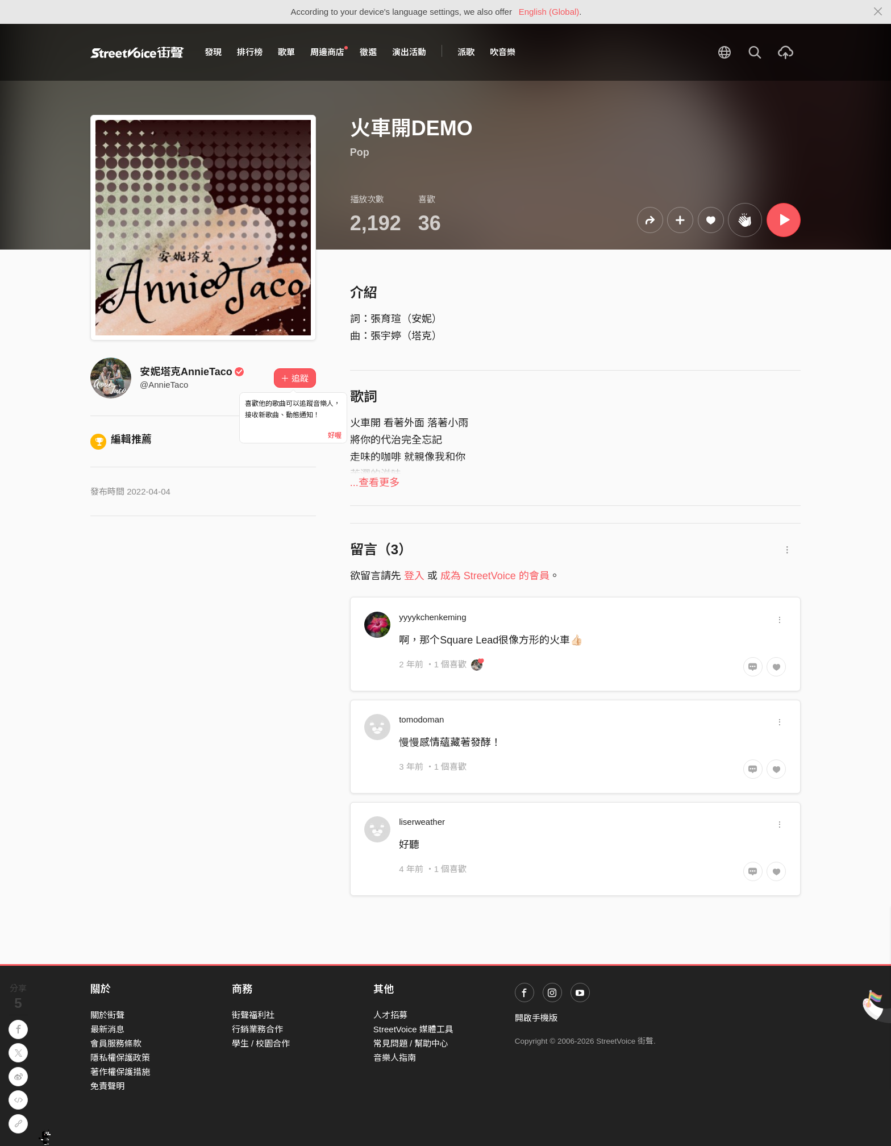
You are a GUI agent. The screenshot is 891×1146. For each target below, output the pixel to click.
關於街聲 (107, 1015)
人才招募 (390, 1015)
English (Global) (549, 11)
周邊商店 (329, 51)
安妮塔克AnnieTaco (192, 371)
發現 (213, 52)
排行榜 (250, 52)
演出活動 (409, 52)
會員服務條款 (115, 1043)
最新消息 (107, 1029)
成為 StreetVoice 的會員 (494, 576)
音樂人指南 (394, 1057)
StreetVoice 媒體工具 (413, 1029)
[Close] (878, 12)
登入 (414, 576)
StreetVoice (137, 52)
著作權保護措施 (120, 1072)
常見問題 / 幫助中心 (411, 1043)
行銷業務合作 (257, 1029)
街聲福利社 (253, 1015)
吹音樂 (502, 52)
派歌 (465, 52)
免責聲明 (107, 1086)
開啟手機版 (536, 1018)
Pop (359, 152)
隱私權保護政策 (120, 1057)
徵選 (368, 52)
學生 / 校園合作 (261, 1043)
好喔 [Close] (335, 435)
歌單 (286, 52)
